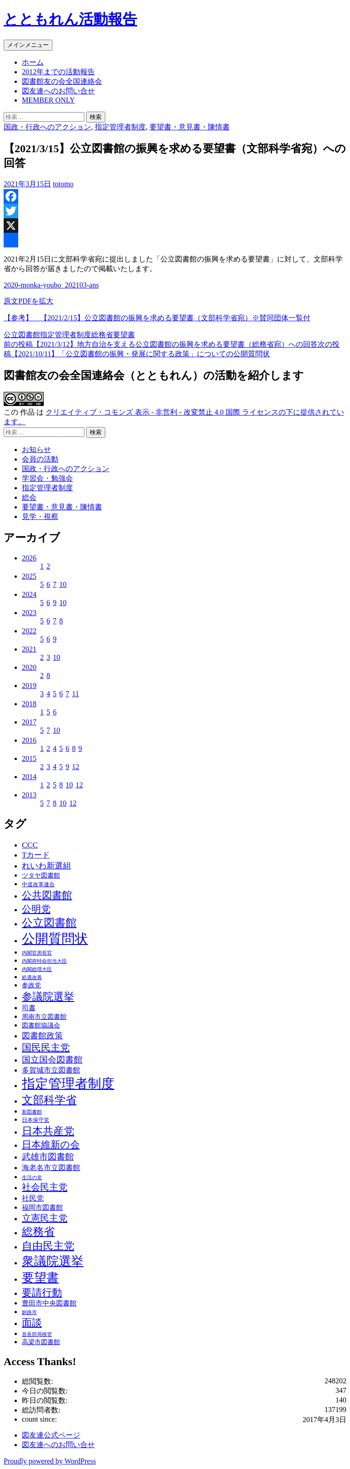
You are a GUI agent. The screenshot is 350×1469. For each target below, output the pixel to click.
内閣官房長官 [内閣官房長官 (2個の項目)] (37, 952)
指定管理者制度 (120, 127)
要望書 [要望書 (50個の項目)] (40, 1277)
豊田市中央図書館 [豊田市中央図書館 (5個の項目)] (49, 1303)
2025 (29, 576)
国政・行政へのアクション (47, 127)
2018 (29, 704)
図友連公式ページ (51, 1435)
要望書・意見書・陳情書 (189, 127)
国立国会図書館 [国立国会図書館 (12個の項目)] (52, 1059)
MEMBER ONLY (48, 100)
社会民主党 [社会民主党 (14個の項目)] (44, 1187)
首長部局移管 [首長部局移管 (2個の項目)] (37, 1334)
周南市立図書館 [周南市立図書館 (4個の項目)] (44, 1016)
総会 (29, 497)
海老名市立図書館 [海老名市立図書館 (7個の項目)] (51, 1167)
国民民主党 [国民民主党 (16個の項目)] (46, 1048)
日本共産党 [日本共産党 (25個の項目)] (48, 1131)
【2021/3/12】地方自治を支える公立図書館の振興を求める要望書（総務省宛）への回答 (161, 344)
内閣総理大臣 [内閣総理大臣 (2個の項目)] (37, 969)
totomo (63, 184)
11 (75, 694)
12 (75, 766)
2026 (29, 558)
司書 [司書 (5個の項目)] (29, 1008)
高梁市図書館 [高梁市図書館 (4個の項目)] (41, 1342)
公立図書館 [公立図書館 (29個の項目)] (49, 923)
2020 (29, 667)
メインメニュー (28, 44)
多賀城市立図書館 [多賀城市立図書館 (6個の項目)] (51, 1070)
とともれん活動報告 (70, 19)
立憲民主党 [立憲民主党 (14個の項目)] (44, 1218)
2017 (29, 722)
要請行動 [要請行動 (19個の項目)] (42, 1292)
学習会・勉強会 (47, 478)
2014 (29, 777)
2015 (29, 758)
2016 (29, 740)
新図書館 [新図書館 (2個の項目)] (32, 1112)
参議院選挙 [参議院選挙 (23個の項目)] (48, 996)
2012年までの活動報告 (58, 72)
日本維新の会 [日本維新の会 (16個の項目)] (51, 1145)
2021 (29, 649)
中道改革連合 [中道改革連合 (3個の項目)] (38, 884)
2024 (29, 594)
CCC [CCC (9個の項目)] (30, 844)
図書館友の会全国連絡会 (62, 81)
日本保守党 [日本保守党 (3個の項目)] (35, 1120)
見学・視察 (40, 516)
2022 (29, 631)
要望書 (124, 335)
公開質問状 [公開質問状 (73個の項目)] (55, 938)
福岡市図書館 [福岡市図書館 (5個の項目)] (42, 1207)
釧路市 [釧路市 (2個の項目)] (29, 1312)
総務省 (102, 335)
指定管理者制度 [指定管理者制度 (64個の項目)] (68, 1084)
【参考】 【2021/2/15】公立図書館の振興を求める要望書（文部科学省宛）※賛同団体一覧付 (157, 318)
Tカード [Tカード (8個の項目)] (36, 855)
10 (63, 584)
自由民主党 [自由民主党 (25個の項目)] (48, 1246)
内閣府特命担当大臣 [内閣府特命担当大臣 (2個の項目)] (44, 961)
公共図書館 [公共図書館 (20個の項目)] (47, 895)
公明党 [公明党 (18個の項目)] (36, 909)
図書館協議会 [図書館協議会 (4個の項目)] (41, 1025)
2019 (29, 685)
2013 (29, 795)
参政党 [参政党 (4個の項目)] (31, 985)
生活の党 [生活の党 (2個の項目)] (32, 1177)
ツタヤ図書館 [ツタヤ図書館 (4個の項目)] (41, 875)
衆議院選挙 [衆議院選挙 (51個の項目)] (52, 1261)
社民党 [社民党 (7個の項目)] (33, 1198)
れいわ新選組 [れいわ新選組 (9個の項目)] (46, 865)
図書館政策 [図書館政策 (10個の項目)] (42, 1035)
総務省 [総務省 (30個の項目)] (38, 1231)
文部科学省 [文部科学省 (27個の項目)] (49, 1100)
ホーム (33, 62)
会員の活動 (40, 459)
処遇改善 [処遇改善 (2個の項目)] (32, 977)
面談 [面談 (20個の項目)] (32, 1322)
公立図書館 (22, 335)
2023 (29, 612)
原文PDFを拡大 (28, 301)
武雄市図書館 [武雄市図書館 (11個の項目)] (48, 1156)
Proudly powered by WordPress (50, 1461)
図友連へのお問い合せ (58, 91)
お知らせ (36, 449)
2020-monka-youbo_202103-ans (51, 285)
